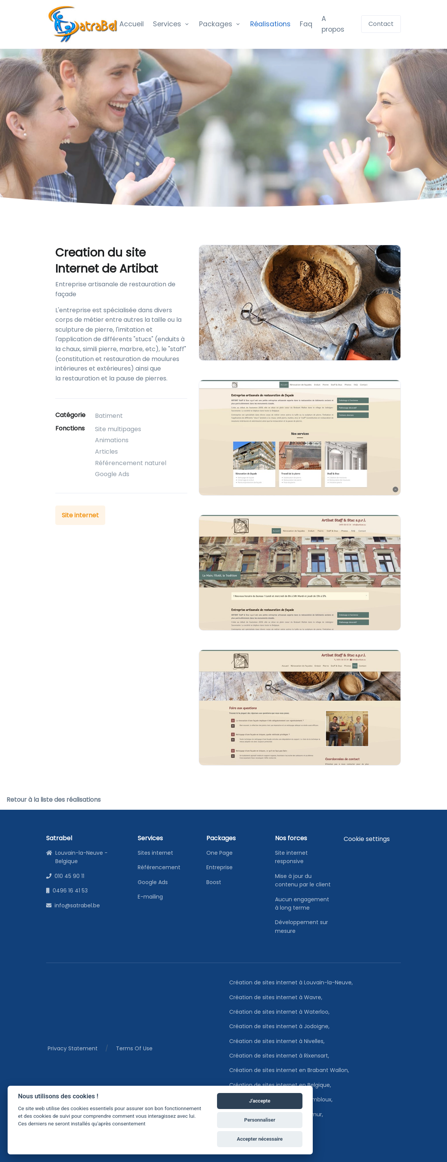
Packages (215, 24)
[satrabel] (82, 24)
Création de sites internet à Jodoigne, (280, 1026)
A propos (333, 24)
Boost (213, 882)
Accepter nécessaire (255, 1138)
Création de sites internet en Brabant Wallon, (290, 1070)
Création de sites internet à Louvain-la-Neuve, (292, 982)
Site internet (80, 515)
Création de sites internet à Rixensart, (280, 1055)
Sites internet (155, 853)
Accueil (131, 24)
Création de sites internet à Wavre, (277, 997)
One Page (219, 853)
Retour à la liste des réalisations (53, 799)
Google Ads (153, 882)
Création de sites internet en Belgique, (281, 1085)
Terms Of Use (134, 1048)
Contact (381, 23)
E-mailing (150, 896)
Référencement (159, 867)
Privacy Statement (73, 1048)
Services (167, 24)
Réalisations (270, 24)
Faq (306, 24)
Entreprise (219, 867)
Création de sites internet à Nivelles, (278, 1041)
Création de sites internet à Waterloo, (280, 1012)
